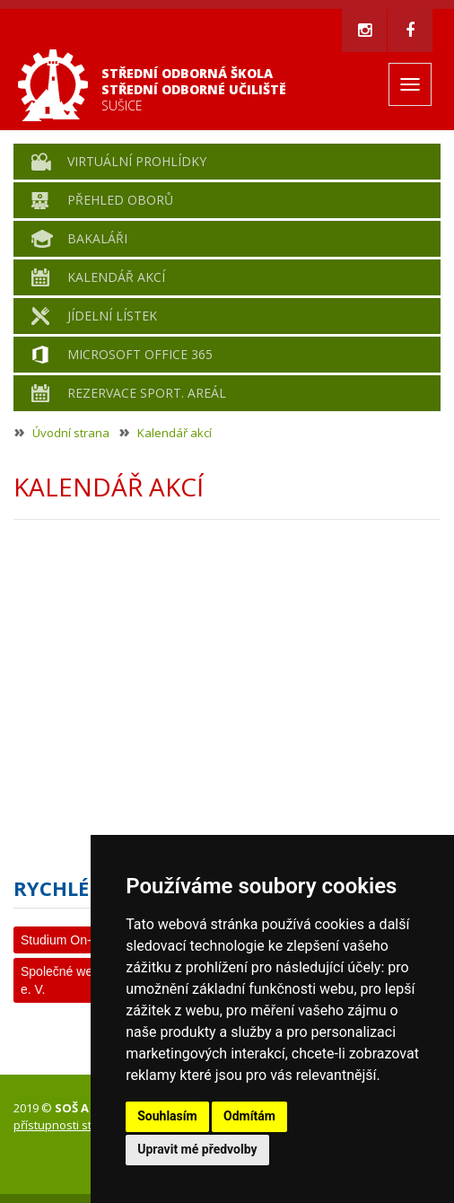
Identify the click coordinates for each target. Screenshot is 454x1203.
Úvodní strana (70, 433)
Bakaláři (97, 238)
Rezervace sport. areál (146, 392)
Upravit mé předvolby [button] (197, 1149)
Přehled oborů (120, 199)
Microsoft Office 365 (140, 354)
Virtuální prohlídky (136, 161)
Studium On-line (65, 940)
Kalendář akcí (116, 276)
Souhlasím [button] (167, 1116)
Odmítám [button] (249, 1116)
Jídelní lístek (112, 315)
